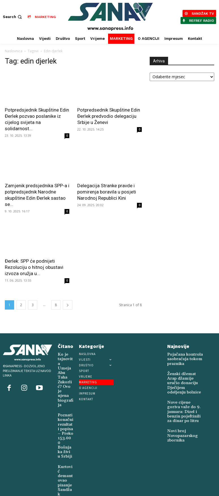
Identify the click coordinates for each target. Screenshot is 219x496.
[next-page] (67, 305)
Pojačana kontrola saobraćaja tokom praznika (181, 358)
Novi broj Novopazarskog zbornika (179, 420)
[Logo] (110, 17)
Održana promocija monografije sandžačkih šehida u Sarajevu (65, 471)
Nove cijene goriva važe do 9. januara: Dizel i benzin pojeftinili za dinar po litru (184, 400)
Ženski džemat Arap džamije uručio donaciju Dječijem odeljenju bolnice (183, 377)
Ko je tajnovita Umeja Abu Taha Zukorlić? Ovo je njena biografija (65, 367)
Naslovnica (13, 51)
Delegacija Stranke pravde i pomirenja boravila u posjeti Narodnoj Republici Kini (106, 192)
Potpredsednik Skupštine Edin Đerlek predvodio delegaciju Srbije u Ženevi (108, 116)
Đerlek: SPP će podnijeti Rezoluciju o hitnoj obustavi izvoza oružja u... (34, 267)
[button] (13, 16)
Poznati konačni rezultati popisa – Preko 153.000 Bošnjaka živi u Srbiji (65, 405)
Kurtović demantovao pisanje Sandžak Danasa (65, 438)
